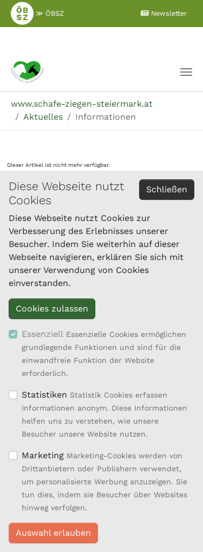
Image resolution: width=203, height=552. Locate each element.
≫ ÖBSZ (37, 13)
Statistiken (44, 394)
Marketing (43, 455)
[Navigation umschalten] (186, 72)
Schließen (166, 189)
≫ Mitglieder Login (98, 39)
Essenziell (42, 334)
